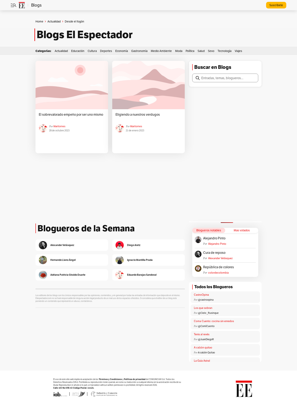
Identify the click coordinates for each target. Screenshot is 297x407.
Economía (121, 51)
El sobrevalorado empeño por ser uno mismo (71, 115)
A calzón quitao (203, 347)
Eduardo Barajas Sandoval (142, 274)
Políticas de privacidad (134, 379)
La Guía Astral (202, 360)
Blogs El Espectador (85, 34)
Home (39, 21)
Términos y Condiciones (110, 379)
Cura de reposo (214, 253)
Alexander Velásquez (220, 258)
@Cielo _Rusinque (208, 312)
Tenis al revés (201, 334)
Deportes (106, 51)
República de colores (218, 267)
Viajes (238, 51)
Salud (201, 51)
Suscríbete (276, 5)
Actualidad (54, 21)
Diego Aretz (133, 245)
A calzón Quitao (206, 352)
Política (190, 51)
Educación (77, 51)
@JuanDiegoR (206, 339)
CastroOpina (201, 294)
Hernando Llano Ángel (63, 259)
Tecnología (224, 51)
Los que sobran (203, 308)
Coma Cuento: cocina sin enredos (214, 321)
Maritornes (59, 126)
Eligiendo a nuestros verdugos (138, 115)
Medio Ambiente (161, 51)
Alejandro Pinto (214, 238)
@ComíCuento (206, 326)
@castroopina (205, 299)
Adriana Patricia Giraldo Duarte (67, 274)
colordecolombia (218, 272)
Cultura (92, 51)
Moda (178, 51)
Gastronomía (139, 51)
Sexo (211, 51)
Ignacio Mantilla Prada (140, 259)
